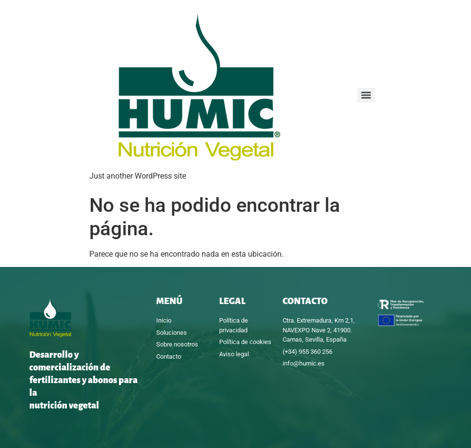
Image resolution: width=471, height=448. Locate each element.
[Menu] (366, 95)
